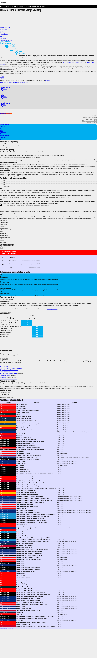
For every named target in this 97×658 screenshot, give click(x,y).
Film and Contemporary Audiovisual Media (11, 368)
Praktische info (4, 34)
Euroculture (3, 377)
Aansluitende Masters (6, 40)
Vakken (2, 36)
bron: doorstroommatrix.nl (6, 628)
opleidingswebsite (5, 27)
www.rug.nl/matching (52, 309)
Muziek (2, 77)
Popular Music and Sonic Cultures (9, 370)
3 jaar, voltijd (13, 46)
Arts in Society (4, 366)
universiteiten (7, 6)
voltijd (43, 6)
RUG (15, 6)
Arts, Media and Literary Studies (8, 373)
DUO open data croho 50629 (89, 121)
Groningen (22, 53)
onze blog (47, 80)
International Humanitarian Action (8, 379)
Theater (2, 78)
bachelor (21, 6)
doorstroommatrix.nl (91, 122)
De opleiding (3, 29)
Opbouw (2, 31)
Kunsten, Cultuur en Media (32, 6)
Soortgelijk (3, 38)
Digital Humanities (5, 372)
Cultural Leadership (5, 375)
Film (1, 75)
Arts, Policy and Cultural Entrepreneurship (74, 62)
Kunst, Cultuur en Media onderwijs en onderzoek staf (14, 82)
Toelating (2, 33)
